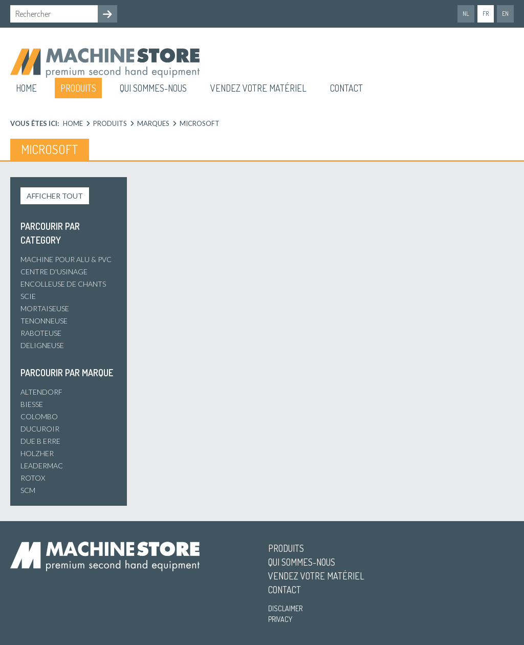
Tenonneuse (44, 320)
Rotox (32, 478)
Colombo (39, 416)
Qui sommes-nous (153, 88)
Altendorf (41, 392)
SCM (27, 490)
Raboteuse (40, 333)
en (505, 13)
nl (466, 13)
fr (486, 13)
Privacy (280, 619)
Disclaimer (285, 608)
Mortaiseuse (44, 308)
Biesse (31, 404)
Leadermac (41, 465)
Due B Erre (40, 441)
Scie (28, 296)
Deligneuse (42, 345)
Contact (346, 88)
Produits (78, 88)
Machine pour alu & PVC (66, 259)
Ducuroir (39, 428)
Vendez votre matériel (258, 88)
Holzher (37, 453)
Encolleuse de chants (63, 284)
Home (26, 88)
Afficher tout (55, 195)
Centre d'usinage (54, 271)
